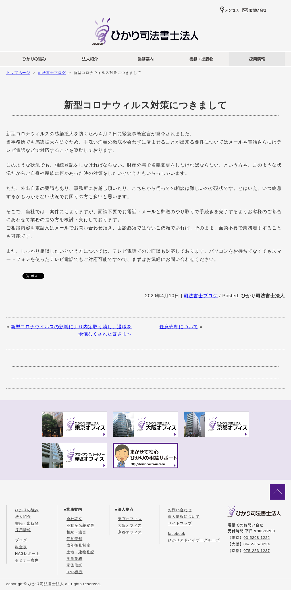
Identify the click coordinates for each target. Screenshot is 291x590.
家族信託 (74, 565)
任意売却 (74, 539)
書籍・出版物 (27, 523)
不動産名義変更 (80, 525)
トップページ (18, 72)
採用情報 (23, 530)
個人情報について (184, 516)
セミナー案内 (27, 560)
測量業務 (74, 558)
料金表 (21, 547)
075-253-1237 (257, 551)
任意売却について (178, 326)
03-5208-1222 (257, 537)
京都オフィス (130, 532)
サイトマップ (180, 523)
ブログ (21, 540)
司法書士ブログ (52, 72)
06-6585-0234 (257, 544)
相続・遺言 (76, 532)
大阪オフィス (130, 525)
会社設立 (74, 519)
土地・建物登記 (80, 552)
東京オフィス (130, 519)
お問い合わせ (180, 510)
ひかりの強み (27, 510)
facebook (176, 533)
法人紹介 (23, 516)
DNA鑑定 (74, 572)
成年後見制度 (78, 545)
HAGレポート (27, 553)
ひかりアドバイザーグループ (194, 540)
